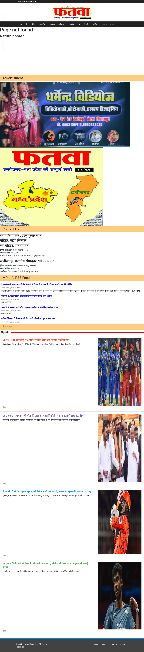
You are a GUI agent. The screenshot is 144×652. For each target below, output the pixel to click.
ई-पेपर (112, 24)
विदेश (33, 24)
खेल (79, 24)
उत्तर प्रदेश (71, 24)
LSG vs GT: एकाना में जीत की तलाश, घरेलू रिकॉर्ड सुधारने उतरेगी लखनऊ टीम (43, 415)
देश (27, 24)
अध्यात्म (104, 24)
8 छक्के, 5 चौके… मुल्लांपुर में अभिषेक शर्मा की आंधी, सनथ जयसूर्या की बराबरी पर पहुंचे (48, 491)
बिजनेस (86, 24)
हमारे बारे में (113, 645)
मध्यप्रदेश (52, 24)
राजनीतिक (42, 24)
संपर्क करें (123, 645)
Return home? (12, 36)
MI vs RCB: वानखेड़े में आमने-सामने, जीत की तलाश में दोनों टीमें (36, 340)
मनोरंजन (95, 24)
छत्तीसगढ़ (61, 24)
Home (20, 24)
